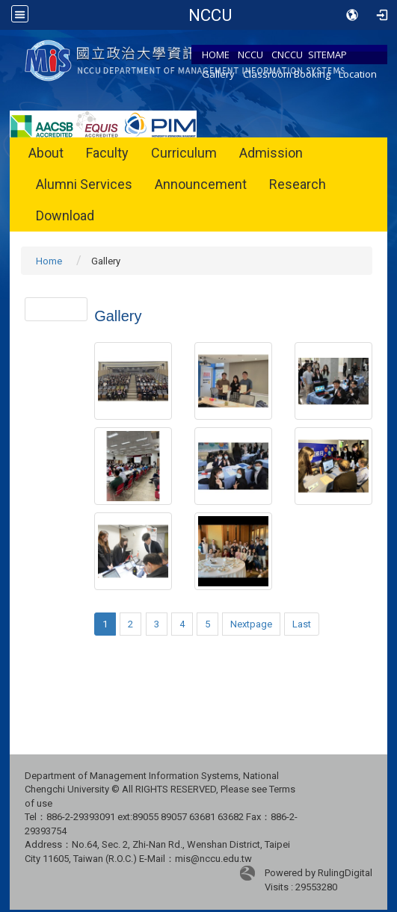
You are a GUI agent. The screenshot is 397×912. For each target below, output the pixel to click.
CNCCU (287, 54)
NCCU (250, 54)
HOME (216, 54)
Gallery (218, 74)
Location (358, 74)
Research (297, 184)
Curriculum (184, 153)
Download (65, 215)
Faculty (107, 153)
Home (49, 261)
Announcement (201, 184)
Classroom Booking (286, 74)
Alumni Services (84, 184)
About (46, 153)
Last (301, 624)
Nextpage (251, 624)
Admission (271, 153)
